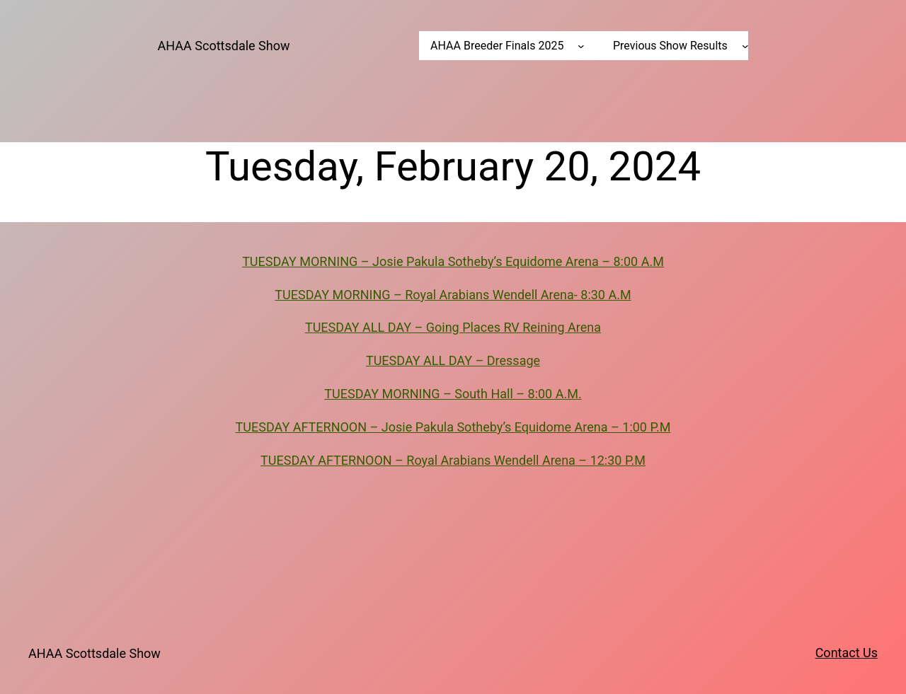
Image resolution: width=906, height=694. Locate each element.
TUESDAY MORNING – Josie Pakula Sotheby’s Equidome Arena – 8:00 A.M (453, 261)
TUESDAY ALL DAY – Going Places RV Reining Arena (453, 327)
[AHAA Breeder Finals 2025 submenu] (581, 46)
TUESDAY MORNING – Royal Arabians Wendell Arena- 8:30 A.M (453, 294)
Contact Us (846, 652)
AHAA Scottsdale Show (224, 45)
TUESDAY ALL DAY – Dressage (453, 360)
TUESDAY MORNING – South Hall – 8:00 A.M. (452, 393)
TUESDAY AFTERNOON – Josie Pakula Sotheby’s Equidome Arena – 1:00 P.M (453, 427)
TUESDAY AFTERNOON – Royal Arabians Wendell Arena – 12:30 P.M (453, 460)
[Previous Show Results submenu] (745, 46)
